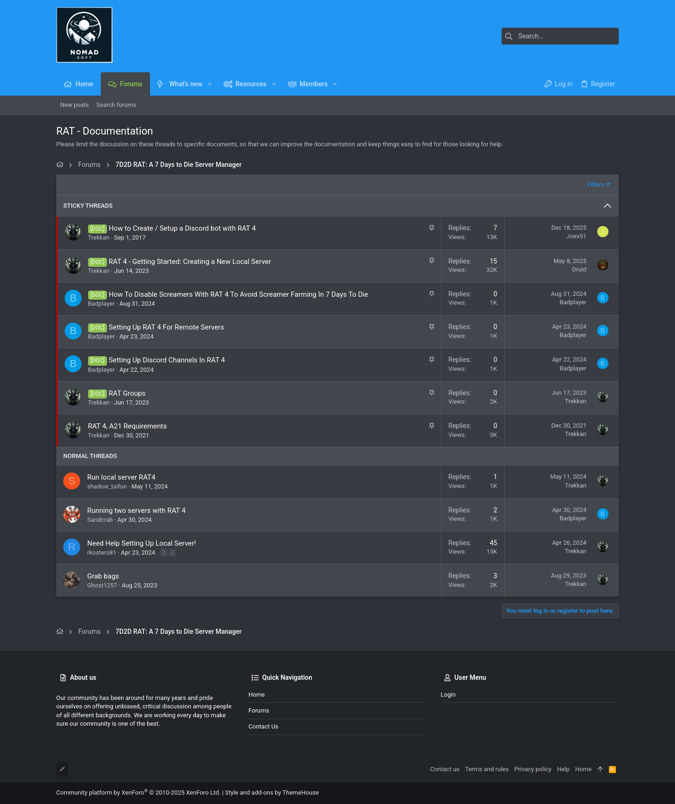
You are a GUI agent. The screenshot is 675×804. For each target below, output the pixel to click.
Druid (579, 269)
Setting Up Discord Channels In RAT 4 (167, 360)
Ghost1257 (102, 585)
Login (448, 694)
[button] (209, 84)
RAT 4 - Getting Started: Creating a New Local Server (190, 261)
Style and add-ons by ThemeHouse (272, 792)
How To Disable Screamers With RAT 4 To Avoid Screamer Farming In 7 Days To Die (238, 294)
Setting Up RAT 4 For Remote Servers (166, 327)
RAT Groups (127, 393)
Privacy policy (532, 769)
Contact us (263, 726)
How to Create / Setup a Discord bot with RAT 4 (182, 228)
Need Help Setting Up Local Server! (141, 543)
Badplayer (101, 303)
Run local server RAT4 (121, 477)
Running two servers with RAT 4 (136, 510)
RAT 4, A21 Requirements (127, 426)
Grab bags (103, 576)
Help (563, 769)
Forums (258, 710)
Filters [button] (595, 184)
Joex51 (576, 236)
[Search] (560, 36)
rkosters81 (101, 552)
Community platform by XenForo (138, 792)
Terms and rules (487, 769)
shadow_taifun (107, 486)
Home (256, 694)
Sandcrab (100, 519)
